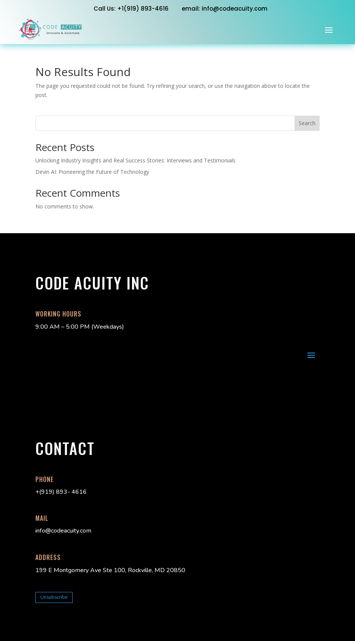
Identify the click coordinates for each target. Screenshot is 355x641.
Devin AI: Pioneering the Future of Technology (92, 171)
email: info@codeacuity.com (224, 9)
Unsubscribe (54, 597)
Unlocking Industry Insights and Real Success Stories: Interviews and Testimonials (135, 160)
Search (307, 123)
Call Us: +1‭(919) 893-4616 (131, 9)
